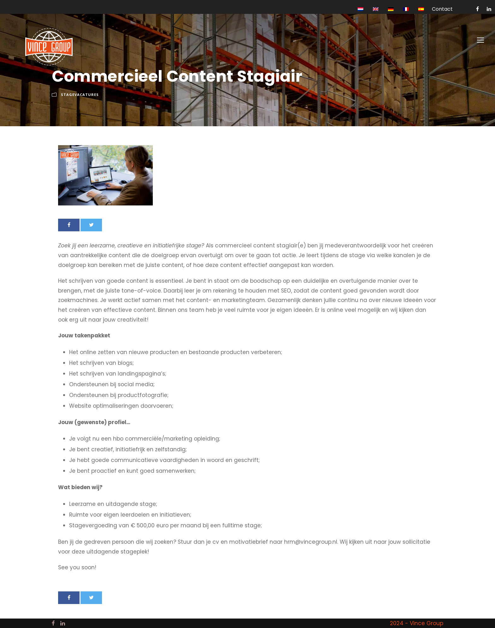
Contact (442, 9)
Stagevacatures (80, 94)
